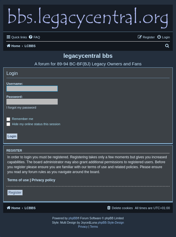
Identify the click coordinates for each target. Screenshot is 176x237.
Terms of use (18, 180)
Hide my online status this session (33, 124)
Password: (14, 96)
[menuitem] (34, 37)
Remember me (19, 119)
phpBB (72, 218)
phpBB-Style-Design (111, 222)
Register (15, 193)
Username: (14, 83)
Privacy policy (43, 180)
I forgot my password (21, 107)
